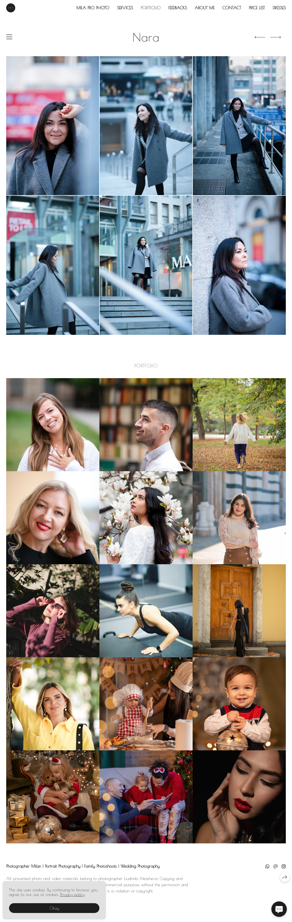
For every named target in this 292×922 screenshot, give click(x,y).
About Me (205, 7)
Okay (54, 908)
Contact (231, 7)
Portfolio (151, 7)
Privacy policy (72, 894)
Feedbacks (177, 7)
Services (125, 7)
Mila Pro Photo (92, 7)
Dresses (279, 7)
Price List (257, 7)
